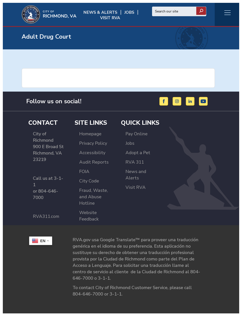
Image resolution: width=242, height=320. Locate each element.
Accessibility (92, 153)
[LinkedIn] (191, 101)
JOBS (129, 12)
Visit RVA (136, 187)
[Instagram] (177, 101)
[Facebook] (164, 101)
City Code (89, 181)
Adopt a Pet (138, 153)
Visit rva (110, 18)
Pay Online (137, 134)
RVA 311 (135, 162)
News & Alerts (100, 12)
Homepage (90, 134)
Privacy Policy (93, 143)
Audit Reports (94, 162)
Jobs (130, 143)
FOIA (84, 171)
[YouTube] (203, 101)
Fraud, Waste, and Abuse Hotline (93, 196)
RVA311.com (46, 216)
